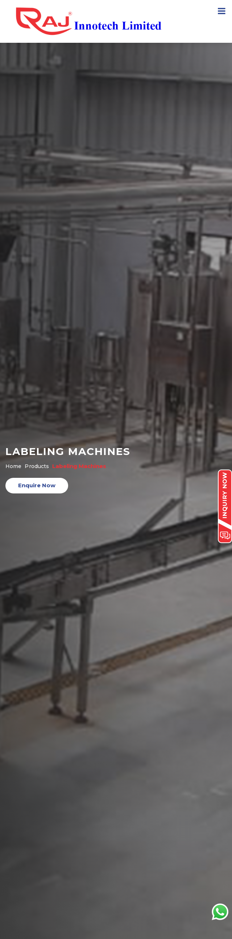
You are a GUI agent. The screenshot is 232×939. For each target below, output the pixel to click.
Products (37, 466)
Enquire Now (36, 485)
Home (13, 466)
